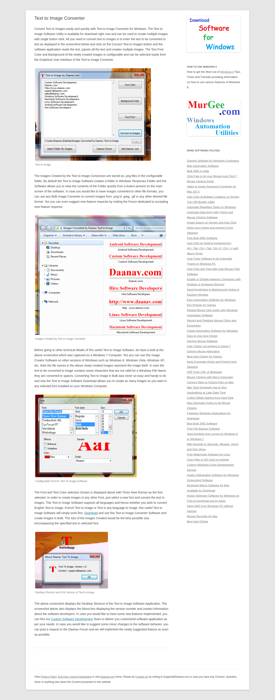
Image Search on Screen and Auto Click (212, 222)
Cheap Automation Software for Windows (212, 330)
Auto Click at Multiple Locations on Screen (213, 196)
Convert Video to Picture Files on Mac (210, 382)
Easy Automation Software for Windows (211, 299)
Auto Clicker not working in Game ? (209, 346)
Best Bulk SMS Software (202, 423)
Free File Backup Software (203, 428)
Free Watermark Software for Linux (208, 454)
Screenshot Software (200, 480)
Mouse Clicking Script (200, 181)
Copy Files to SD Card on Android (208, 459)
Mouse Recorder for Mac (202, 516)
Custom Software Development (72, 619)
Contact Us (141, 676)
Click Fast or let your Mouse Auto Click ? (212, 176)
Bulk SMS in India (198, 171)
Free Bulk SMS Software (202, 238)
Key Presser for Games (201, 305)
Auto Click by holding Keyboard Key (209, 243)
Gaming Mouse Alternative (203, 351)
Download (91, 513)
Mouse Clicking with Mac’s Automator (210, 377)
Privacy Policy (49, 676)
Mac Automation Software (203, 165)
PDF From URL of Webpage (204, 372)
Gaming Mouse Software (202, 341)
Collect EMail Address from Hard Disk (210, 397)
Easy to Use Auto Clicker (202, 336)
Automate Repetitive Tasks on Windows (211, 207)
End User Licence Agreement (75, 676)
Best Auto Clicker (197, 521)
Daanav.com (107, 676)
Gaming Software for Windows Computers (213, 160)
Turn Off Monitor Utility (201, 202)
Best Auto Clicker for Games (204, 356)
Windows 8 (227, 71)
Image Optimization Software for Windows (213, 475)
